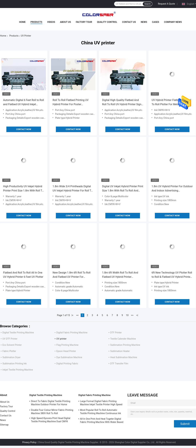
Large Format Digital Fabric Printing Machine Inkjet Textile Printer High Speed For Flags (101, 403)
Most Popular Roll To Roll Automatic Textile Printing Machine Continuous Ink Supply (100, 412)
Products (36, 22)
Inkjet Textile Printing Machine (17, 369)
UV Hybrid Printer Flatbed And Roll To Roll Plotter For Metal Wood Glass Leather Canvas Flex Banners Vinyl (172, 102)
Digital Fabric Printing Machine (71, 332)
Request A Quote (166, 3)
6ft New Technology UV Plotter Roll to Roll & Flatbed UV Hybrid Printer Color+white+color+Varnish (172, 275)
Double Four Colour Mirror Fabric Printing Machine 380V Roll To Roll (52, 412)
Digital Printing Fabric (67, 363)
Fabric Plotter (9, 351)
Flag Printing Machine (67, 345)
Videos (51, 22)
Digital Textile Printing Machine (18, 332)
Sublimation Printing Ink (14, 363)
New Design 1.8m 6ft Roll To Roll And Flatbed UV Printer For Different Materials (71, 275)
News (144, 22)
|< (72, 315)
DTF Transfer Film (119, 363)
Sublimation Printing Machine (125, 345)
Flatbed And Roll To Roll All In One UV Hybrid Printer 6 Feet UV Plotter (23, 274)
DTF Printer (116, 332)
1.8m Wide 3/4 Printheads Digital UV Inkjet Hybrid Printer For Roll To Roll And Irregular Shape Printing (72, 189)
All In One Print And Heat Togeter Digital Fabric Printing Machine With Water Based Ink (101, 421)
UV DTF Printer (9, 338)
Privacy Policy (29, 442)
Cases (155, 22)
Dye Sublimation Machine (69, 357)
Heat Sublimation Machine (123, 357)
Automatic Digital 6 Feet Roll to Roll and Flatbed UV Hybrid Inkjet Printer (23, 102)
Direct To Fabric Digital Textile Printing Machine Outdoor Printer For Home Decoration (50, 403)
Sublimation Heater (120, 351)
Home (22, 22)
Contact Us (129, 22)
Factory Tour (84, 22)
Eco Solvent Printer (12, 345)
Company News (173, 22)
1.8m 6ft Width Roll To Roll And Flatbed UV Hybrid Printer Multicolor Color (120, 275)
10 (127, 315)
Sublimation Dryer (11, 357)
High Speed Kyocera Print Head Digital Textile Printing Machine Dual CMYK (50, 420)
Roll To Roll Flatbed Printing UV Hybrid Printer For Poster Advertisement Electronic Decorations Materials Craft (71, 102)
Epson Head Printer (66, 351)
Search (147, 4)
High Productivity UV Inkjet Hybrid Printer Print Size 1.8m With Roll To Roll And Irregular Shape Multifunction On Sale (23, 189)
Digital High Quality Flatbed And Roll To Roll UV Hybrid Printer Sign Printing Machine (121, 102)
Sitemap (4, 424)
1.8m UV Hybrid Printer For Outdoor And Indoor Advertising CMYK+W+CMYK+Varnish (172, 189)
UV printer (61, 338)
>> (132, 315)
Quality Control (107, 22)
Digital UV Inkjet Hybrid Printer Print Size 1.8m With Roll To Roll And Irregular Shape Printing (122, 189)
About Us (65, 22)
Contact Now (23, 129)
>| (137, 315)
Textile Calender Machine (123, 338)
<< (77, 315)
